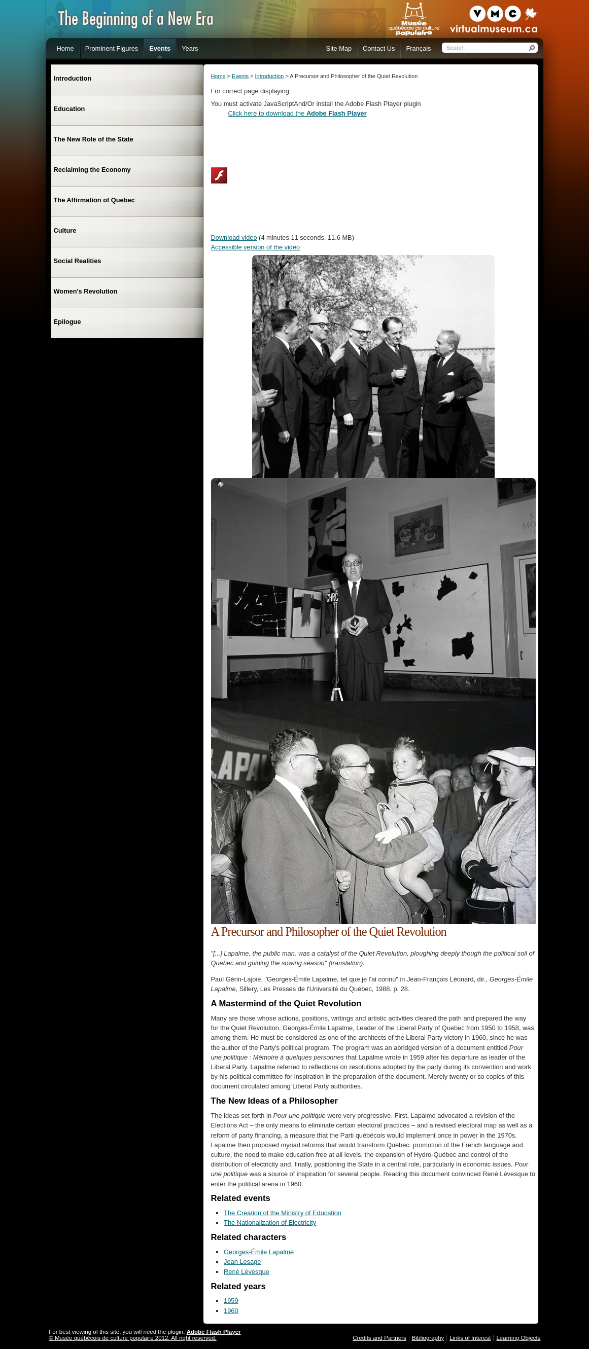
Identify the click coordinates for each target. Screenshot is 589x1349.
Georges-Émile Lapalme (259, 1252)
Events (240, 76)
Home (218, 76)
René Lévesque (246, 1271)
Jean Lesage (242, 1261)
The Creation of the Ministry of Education (282, 1213)
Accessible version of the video (255, 247)
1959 (231, 1300)
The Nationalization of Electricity (270, 1222)
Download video (234, 237)
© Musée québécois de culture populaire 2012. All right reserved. (132, 1338)
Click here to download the (297, 113)
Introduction (269, 76)
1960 (231, 1311)
